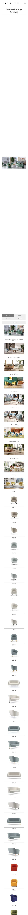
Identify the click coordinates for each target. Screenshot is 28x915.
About (19, 319)
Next (22, 162)
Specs (20, 315)
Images (8, 315)
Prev (5, 162)
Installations (8, 319)
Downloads (14, 322)
